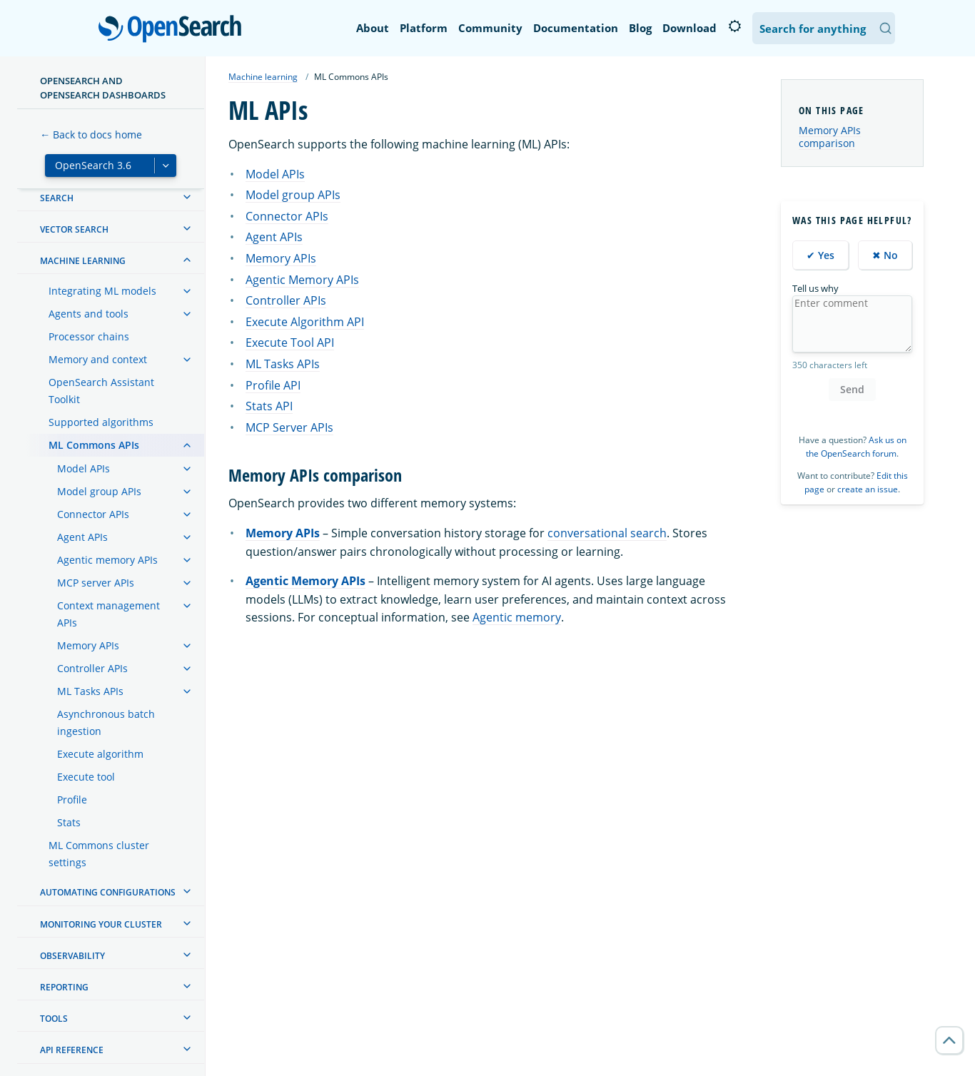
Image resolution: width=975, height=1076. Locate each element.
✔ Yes (820, 255)
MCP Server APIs (289, 427)
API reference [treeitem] (71, 1050)
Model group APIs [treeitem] (99, 491)
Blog (640, 28)
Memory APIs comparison (830, 136)
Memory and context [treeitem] (98, 359)
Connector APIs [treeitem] (93, 514)
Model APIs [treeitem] (83, 468)
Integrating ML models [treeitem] (102, 291)
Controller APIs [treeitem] (92, 668)
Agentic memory (517, 617)
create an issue (867, 489)
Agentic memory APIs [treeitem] (107, 560)
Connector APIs (287, 216)
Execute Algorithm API (305, 322)
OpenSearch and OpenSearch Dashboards (103, 87)
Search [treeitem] (57, 198)
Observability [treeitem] (72, 956)
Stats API (269, 406)
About (372, 28)
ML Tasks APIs (283, 364)
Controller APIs (286, 300)
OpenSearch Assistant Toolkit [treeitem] (101, 390)
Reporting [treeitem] (64, 987)
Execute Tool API (290, 342)
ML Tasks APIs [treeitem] (90, 691)
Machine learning (263, 77)
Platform (424, 28)
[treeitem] (187, 197)
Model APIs (275, 174)
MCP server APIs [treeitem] (95, 582)
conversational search (607, 533)
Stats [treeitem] (69, 822)
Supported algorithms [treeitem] (101, 422)
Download (689, 28)
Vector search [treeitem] (74, 229)
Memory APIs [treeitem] (88, 645)
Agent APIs (274, 237)
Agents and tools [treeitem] (88, 313)
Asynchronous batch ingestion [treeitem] (106, 722)
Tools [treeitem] (54, 1018)
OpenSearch (173, 30)
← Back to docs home (91, 134)
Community (490, 28)
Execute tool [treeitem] (86, 776)
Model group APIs (293, 195)
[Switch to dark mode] (734, 26)
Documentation (575, 28)
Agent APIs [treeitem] (82, 537)
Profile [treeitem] (72, 799)
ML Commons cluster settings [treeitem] (99, 853)
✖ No (885, 255)
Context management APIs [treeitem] (108, 614)
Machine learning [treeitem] (83, 261)
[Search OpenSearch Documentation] (823, 28)
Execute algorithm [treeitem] (100, 754)
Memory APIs (281, 258)
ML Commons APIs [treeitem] (94, 445)
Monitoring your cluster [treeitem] (101, 924)
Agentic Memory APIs (302, 280)
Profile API (273, 385)
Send (852, 389)
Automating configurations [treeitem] (108, 892)
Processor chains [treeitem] (89, 336)
